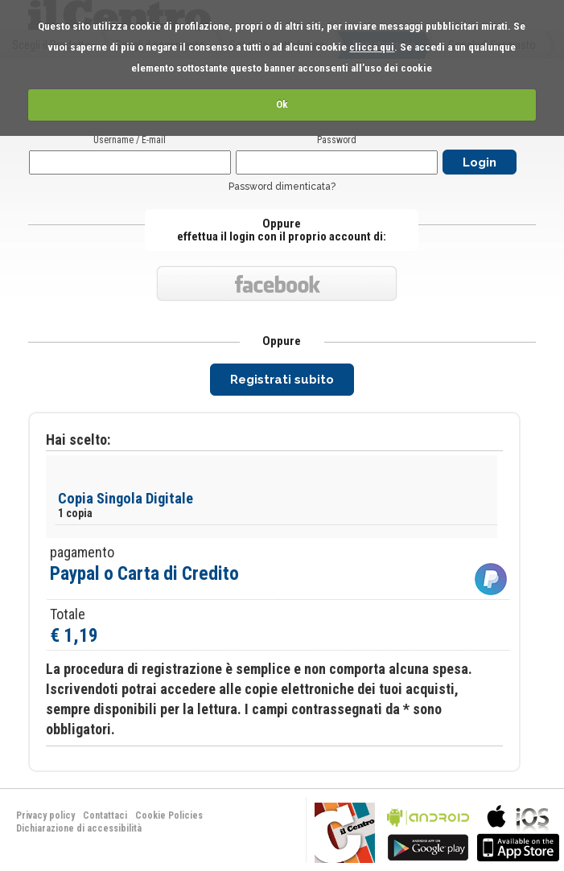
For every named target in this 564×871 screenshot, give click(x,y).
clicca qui (371, 47)
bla (428, 831)
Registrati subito (282, 379)
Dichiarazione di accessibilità (79, 828)
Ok (282, 104)
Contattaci (105, 815)
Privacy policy (45, 815)
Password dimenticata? (282, 186)
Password (336, 140)
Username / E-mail (129, 140)
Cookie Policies (169, 815)
